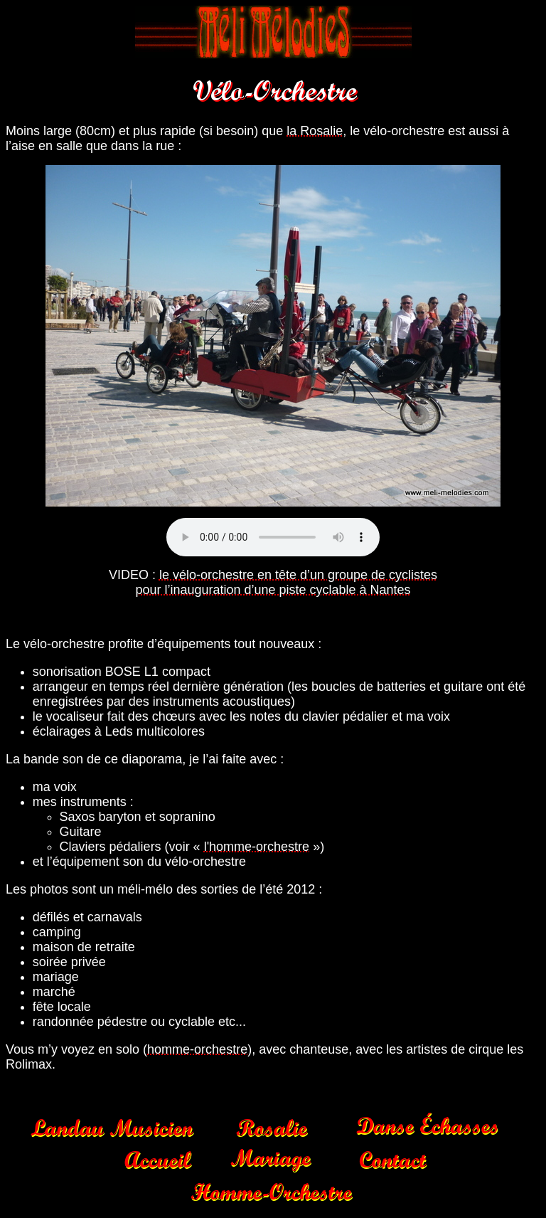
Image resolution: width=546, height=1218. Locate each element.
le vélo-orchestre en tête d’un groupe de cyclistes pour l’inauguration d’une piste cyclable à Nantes (286, 582)
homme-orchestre (197, 1049)
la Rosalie (315, 131)
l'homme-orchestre (256, 847)
